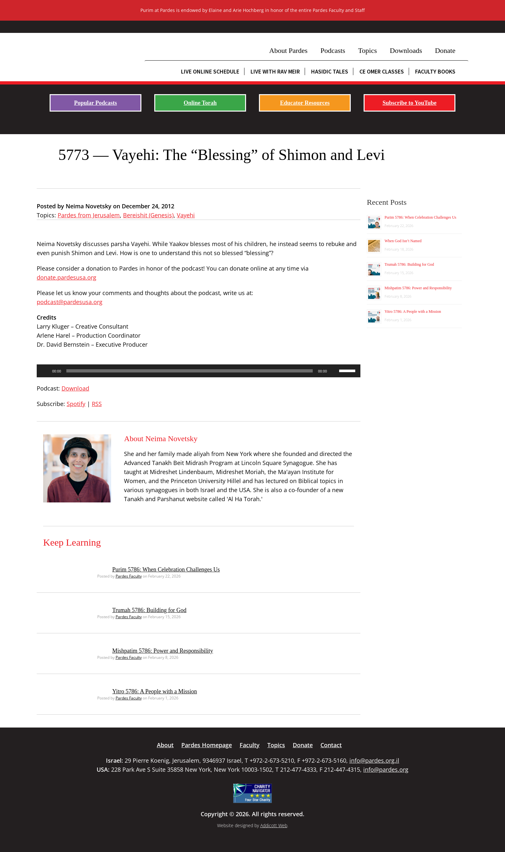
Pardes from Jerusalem (89, 215)
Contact (331, 745)
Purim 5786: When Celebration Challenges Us (166, 569)
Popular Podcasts (95, 103)
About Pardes (288, 50)
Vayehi (186, 215)
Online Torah (200, 103)
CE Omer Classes (381, 71)
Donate (445, 50)
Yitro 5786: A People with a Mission (154, 691)
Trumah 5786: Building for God (149, 610)
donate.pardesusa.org (66, 277)
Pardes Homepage (206, 745)
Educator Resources (305, 103)
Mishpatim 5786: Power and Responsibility (162, 651)
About (165, 745)
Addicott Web (273, 825)
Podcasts (332, 50)
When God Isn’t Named (403, 241)
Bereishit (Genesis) (148, 215)
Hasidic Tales (329, 71)
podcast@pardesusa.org (69, 302)
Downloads (406, 50)
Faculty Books (435, 71)
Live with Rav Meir (275, 71)
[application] (198, 370)
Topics (367, 50)
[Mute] (334, 371)
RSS (97, 404)
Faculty (250, 745)
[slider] (189, 370)
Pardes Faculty (129, 576)
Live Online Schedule (210, 71)
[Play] (45, 371)
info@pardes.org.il (374, 760)
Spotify (76, 404)
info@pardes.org (385, 769)
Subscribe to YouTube (410, 103)
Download (75, 388)
